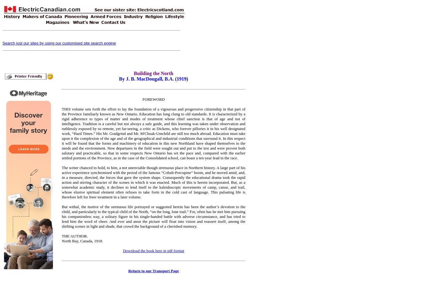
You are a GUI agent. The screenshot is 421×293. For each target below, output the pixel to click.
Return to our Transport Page (153, 271)
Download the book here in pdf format (153, 250)
